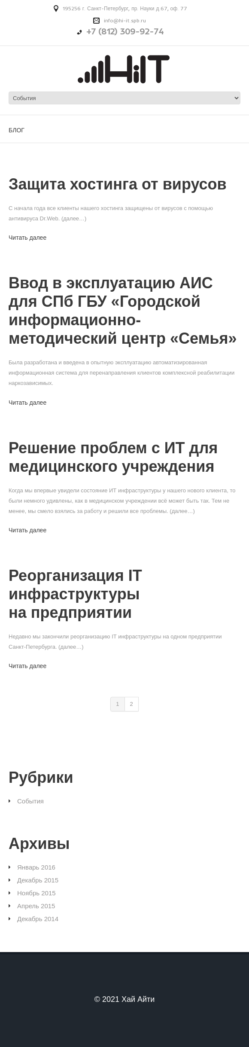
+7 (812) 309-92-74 (125, 31)
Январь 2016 (36, 867)
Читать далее (27, 237)
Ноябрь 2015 (36, 893)
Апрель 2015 (36, 906)
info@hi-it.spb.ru (125, 20)
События (30, 801)
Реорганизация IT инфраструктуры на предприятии (75, 594)
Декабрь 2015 (37, 880)
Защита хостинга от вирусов (118, 184)
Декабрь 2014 (37, 918)
